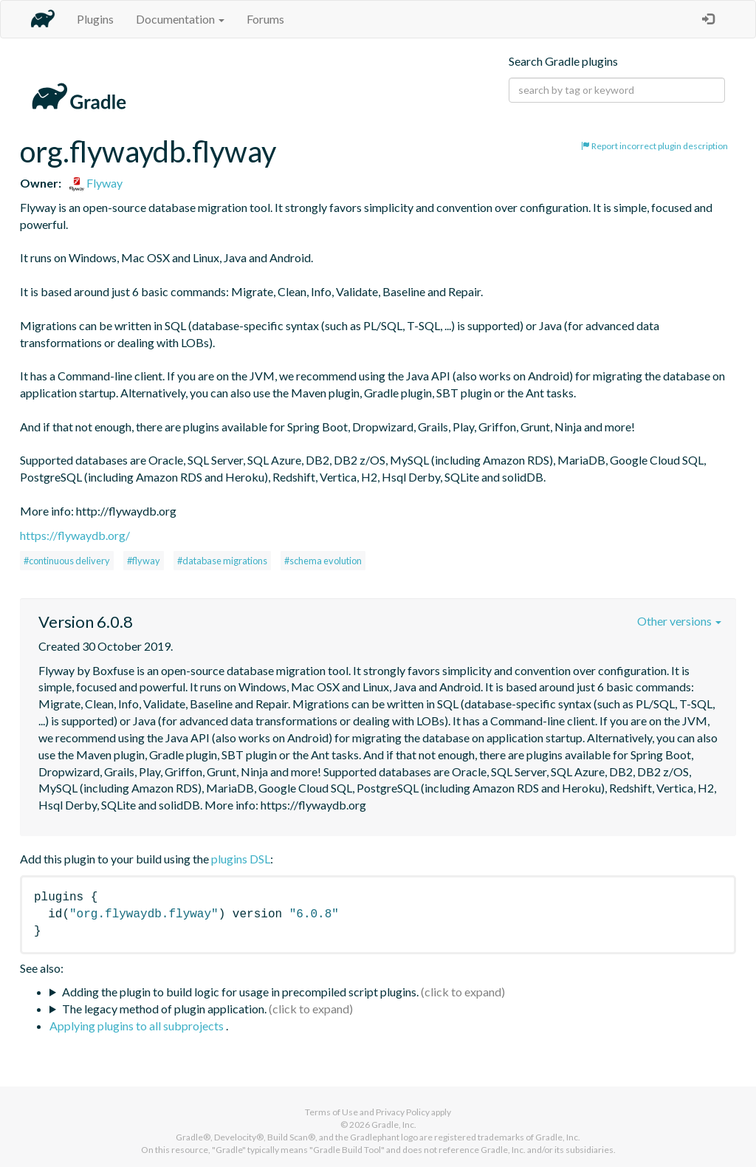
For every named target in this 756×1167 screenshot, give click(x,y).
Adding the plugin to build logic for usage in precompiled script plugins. (240, 992)
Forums (265, 19)
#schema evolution (323, 561)
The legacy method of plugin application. (164, 1009)
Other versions (679, 621)
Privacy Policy (403, 1112)
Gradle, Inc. (393, 1124)
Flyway (96, 183)
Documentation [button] (180, 19)
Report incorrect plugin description (654, 145)
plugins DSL (240, 859)
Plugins (95, 19)
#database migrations (222, 561)
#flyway (143, 561)
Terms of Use (331, 1112)
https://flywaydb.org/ (75, 535)
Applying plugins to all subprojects (137, 1026)
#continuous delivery (67, 561)
